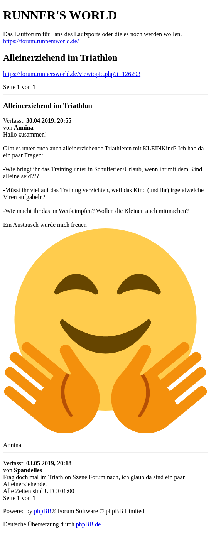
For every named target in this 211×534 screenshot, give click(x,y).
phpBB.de (88, 524)
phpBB (42, 511)
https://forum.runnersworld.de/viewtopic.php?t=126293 (71, 74)
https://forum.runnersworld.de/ (41, 41)
